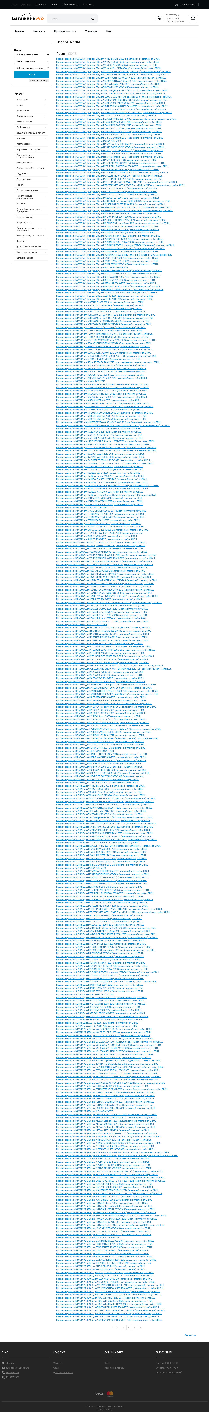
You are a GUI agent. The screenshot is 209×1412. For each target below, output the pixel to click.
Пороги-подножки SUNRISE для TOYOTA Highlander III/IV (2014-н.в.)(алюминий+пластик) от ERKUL (104, 817)
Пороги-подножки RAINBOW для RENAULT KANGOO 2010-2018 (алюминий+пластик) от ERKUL (102, 605)
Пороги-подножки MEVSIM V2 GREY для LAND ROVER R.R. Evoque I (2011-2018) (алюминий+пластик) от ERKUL (109, 1171)
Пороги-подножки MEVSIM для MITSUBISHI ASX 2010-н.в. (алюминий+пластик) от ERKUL (99, 409)
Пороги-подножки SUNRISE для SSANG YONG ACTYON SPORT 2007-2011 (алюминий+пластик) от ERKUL (106, 839)
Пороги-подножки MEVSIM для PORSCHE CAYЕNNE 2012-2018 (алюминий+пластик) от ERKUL (101, 378)
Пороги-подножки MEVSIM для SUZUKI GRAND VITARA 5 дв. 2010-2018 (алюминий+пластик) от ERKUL (106, 340)
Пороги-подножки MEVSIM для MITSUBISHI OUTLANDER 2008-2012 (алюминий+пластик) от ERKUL (104, 413)
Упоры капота (24, 222)
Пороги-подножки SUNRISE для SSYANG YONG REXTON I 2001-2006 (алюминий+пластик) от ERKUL (104, 827)
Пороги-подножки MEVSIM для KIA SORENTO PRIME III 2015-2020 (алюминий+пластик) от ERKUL (103, 460)
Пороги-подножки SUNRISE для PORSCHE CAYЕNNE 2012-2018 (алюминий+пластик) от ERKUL (102, 864)
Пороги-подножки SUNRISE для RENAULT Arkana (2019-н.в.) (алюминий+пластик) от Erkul (100, 861)
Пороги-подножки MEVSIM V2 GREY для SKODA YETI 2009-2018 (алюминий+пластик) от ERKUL (102, 1086)
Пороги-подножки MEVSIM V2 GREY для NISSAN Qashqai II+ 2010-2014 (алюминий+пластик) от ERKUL (106, 1127)
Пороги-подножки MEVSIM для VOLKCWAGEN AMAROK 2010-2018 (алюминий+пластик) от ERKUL (104, 324)
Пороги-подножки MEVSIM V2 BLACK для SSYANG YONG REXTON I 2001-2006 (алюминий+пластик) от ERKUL (109, 1313)
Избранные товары (115, 1367)
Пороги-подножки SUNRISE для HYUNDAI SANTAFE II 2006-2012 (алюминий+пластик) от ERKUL (103, 975)
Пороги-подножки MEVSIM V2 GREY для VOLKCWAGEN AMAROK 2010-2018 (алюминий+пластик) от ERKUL (108, 1051)
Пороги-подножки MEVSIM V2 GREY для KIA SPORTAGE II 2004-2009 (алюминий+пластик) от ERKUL (104, 1187)
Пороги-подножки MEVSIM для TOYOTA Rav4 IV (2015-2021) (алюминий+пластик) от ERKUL (101, 327)
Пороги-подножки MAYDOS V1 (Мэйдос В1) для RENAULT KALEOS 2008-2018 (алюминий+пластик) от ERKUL (109, 125)
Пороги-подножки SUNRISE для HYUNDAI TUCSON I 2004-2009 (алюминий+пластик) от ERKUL (102, 969)
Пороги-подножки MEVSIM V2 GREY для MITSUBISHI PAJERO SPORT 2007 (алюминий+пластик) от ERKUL (106, 1133)
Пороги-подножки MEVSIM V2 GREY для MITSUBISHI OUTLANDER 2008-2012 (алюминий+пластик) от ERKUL (108, 1143)
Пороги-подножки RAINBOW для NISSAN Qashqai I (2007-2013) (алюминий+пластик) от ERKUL (102, 634)
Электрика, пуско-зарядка (30, 235)
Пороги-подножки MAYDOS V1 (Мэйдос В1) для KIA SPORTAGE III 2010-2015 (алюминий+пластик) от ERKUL (108, 213)
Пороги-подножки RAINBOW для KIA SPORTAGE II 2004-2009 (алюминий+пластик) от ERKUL (101, 700)
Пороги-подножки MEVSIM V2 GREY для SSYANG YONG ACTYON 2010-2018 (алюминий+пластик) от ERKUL (107, 1079)
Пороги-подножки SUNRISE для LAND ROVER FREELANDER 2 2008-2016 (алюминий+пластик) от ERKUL (106, 934)
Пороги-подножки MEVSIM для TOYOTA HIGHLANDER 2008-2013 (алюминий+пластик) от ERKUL (103, 337)
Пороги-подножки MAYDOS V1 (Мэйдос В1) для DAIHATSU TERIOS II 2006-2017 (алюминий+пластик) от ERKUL (109, 289)
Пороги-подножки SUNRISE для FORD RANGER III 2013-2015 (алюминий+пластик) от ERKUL (100, 1000)
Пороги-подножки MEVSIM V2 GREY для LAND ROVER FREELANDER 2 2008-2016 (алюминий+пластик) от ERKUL (110, 1177)
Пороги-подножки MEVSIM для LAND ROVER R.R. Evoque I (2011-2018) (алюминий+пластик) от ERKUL (105, 441)
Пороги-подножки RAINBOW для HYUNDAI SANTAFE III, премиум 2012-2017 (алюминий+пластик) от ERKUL (108, 729)
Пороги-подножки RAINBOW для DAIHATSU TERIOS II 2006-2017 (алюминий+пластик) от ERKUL (103, 773)
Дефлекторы (23, 127)
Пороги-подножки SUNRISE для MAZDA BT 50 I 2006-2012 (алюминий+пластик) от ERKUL (100, 925)
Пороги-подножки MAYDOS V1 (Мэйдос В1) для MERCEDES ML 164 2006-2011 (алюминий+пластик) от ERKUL (109, 175)
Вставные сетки (25, 121)
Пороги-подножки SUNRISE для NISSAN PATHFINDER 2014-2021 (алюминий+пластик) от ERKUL (102, 871)
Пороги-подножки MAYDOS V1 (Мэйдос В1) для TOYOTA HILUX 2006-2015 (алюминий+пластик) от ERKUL (107, 87)
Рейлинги (21, 203)
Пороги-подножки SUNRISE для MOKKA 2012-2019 (81, 868)
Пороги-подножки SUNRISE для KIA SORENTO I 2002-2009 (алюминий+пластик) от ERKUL (100, 956)
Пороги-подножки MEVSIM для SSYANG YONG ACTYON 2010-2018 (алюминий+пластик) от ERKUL (103, 352)
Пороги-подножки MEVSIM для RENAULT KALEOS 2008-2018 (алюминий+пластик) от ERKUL (101, 368)
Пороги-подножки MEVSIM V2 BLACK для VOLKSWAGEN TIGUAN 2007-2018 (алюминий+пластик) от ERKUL (108, 1291)
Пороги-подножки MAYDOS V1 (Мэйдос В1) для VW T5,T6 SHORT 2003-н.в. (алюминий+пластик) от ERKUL (108, 59)
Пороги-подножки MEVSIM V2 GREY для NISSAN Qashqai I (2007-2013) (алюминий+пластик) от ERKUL (106, 1120)
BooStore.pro (118, 1406)
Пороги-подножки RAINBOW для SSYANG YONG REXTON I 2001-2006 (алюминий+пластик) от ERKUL (105, 583)
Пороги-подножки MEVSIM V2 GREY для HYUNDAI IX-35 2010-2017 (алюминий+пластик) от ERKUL (103, 1222)
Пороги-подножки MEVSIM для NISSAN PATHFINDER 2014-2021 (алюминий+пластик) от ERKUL (102, 384)
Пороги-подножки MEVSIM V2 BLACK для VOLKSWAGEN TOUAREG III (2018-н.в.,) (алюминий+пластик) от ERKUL (110, 1285)
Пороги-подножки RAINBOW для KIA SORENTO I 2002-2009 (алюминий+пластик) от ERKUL (100, 713)
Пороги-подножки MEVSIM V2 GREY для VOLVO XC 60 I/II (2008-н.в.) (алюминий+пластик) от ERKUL (105, 1038)
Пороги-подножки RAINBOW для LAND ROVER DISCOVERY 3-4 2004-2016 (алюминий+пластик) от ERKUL (107, 694)
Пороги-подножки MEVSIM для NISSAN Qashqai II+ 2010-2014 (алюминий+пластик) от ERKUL (101, 397)
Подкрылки (22, 173)
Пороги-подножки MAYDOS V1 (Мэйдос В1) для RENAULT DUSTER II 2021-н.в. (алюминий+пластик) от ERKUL (109, 128)
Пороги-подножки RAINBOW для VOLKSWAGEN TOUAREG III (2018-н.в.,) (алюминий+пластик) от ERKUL (106, 555)
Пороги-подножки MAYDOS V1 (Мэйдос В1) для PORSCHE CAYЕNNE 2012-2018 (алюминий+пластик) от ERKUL (109, 138)
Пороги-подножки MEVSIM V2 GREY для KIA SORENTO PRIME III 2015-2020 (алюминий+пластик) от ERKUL (107, 1190)
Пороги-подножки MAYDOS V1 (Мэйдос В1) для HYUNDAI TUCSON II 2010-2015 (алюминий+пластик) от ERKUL (109, 239)
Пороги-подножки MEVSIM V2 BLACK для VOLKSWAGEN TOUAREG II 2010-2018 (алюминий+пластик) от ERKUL (109, 1288)
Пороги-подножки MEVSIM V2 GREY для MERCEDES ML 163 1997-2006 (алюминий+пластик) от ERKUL (105, 1149)
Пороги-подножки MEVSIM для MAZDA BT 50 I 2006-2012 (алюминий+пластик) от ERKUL (100, 438)
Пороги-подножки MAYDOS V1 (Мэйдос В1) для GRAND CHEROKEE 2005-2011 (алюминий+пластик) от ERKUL (109, 270)
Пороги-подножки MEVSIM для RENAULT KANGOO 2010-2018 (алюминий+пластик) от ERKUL (101, 365)
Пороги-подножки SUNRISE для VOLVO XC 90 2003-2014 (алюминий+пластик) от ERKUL (99, 792)
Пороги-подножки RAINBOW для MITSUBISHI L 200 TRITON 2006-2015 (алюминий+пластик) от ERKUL (105, 650)
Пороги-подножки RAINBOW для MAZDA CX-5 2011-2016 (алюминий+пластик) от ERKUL (99, 675)
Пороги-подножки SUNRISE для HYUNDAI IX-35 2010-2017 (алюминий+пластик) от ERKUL (100, 978)
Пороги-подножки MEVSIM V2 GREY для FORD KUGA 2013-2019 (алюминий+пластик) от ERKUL (102, 1250)
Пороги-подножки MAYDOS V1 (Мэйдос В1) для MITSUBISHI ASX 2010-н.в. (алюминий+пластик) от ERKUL (107, 169)
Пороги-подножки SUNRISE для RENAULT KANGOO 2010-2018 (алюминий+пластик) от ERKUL (101, 849)
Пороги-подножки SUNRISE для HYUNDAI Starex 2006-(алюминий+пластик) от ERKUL (98, 959)
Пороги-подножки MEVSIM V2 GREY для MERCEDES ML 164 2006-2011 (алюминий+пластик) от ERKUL (105, 1146)
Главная (19, 31)
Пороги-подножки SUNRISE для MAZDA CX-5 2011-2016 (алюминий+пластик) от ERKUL (99, 918)
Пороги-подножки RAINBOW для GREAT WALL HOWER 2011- (85, 751)
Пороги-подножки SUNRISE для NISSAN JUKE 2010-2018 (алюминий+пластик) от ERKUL (99, 887)
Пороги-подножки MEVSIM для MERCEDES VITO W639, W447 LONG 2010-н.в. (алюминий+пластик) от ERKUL (109, 422)
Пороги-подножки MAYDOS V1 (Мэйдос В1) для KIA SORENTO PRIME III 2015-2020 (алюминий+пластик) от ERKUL (111, 220)
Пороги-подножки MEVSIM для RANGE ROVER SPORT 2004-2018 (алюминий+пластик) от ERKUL (103, 444)
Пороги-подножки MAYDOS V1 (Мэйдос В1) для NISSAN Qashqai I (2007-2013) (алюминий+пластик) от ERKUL (109, 150)
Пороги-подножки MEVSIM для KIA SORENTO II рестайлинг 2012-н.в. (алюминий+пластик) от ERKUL (105, 463)
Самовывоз (41, 4)
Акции (56, 1367)
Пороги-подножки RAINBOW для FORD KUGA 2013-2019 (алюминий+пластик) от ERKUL (99, 763)
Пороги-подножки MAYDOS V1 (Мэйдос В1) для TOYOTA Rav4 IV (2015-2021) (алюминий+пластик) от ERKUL (108, 84)
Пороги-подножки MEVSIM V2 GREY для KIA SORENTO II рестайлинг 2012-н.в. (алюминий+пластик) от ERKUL (109, 1193)
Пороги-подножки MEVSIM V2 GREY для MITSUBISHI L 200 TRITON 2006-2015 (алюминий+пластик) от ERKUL (109, 1136)
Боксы (20, 105)
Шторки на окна (25, 257)
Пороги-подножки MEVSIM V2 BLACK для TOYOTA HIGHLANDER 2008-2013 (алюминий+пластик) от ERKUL (107, 1307)
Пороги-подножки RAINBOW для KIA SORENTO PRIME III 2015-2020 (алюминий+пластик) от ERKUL (104, 703)
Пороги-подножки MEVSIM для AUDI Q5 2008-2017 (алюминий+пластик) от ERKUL (96, 539)
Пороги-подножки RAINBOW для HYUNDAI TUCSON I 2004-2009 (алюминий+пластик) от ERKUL (103, 725)
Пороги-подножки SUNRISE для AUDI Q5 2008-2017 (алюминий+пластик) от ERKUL (97, 1026)
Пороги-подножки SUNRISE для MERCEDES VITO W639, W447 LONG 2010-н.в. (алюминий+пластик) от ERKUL (109, 909)
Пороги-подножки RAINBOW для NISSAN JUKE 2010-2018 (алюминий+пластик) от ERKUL (99, 643)
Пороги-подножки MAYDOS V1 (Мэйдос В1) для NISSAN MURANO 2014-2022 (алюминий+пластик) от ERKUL (109, 153)
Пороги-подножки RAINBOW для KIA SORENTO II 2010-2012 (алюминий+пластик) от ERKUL (100, 710)
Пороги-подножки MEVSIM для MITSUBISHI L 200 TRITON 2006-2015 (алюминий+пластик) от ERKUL (104, 406)
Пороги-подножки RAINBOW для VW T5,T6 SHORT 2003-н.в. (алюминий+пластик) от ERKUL (101, 542)
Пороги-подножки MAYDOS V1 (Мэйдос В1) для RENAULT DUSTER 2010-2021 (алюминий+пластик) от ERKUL (109, 131)
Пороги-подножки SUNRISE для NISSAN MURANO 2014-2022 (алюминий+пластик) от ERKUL (101, 880)
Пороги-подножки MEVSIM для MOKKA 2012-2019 (80, 381)
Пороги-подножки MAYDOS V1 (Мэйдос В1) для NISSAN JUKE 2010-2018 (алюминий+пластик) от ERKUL (106, 160)
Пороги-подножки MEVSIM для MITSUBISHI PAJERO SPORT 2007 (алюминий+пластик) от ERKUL (102, 403)
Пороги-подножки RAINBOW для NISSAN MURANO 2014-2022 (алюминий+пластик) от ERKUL (102, 637)
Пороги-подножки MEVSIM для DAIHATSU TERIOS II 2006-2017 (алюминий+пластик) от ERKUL (102, 529)
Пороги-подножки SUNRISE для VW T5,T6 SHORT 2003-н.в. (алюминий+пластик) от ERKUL (100, 785)
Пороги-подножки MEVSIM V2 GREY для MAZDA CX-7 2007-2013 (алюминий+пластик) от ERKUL (103, 1158)
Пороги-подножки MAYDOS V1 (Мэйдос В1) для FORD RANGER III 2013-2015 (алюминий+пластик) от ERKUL (108, 273)
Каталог (37, 31)
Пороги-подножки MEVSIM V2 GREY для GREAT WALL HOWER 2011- (88, 1237)
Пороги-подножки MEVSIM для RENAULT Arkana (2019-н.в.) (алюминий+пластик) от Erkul (100, 375)
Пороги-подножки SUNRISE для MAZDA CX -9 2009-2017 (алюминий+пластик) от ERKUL (99, 921)
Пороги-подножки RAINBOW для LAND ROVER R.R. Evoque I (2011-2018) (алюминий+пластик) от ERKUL (106, 684)
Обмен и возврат (71, 4)
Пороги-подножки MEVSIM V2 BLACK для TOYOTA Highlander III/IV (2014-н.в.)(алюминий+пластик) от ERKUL (109, 1304)
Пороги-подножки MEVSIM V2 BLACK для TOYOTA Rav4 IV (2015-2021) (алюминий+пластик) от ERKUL (105, 1297)
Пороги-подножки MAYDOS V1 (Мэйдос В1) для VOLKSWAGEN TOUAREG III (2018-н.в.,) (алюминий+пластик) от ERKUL (113, 71)
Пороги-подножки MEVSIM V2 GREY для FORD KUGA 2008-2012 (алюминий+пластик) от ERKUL (102, 1253)
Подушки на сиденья (27, 190)
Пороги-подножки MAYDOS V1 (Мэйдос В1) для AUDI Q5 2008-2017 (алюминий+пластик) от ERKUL (104, 299)
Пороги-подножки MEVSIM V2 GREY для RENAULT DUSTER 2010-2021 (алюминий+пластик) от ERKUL (105, 1102)
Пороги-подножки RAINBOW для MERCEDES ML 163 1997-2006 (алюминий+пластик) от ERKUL (102, 662)
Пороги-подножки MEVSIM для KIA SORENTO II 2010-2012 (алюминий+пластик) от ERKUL (99, 466)
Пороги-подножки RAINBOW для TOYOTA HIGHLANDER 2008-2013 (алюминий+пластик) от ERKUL (103, 577)
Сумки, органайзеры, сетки (30, 168)
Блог (109, 31)
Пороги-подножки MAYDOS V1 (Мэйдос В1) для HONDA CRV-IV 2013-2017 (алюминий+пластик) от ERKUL (107, 261)
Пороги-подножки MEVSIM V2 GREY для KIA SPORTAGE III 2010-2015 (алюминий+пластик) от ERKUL (104, 1184)
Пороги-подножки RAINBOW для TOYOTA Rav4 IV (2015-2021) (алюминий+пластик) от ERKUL (101, 567)
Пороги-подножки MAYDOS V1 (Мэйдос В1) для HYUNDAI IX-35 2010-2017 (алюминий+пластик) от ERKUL (107, 251)
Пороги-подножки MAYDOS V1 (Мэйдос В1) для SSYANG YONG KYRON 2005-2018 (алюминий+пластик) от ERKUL (110, 103)
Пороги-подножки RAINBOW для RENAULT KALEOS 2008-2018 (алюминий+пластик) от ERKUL (102, 608)
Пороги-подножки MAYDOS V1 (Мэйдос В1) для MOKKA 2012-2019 (88, 141)
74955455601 (172, 18)
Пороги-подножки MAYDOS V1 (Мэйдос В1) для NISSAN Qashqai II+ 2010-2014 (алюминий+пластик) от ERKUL (109, 157)
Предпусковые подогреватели (25, 196)
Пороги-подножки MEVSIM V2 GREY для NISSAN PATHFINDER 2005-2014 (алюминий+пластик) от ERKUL (106, 1117)
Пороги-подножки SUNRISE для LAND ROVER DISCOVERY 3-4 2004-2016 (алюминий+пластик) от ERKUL (107, 937)
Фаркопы (21, 241)
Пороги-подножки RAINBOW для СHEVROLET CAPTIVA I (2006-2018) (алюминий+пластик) (100, 776)
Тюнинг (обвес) (25, 216)
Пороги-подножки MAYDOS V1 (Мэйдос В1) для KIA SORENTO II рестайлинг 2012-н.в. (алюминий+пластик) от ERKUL (113, 223)
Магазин (57, 1363)
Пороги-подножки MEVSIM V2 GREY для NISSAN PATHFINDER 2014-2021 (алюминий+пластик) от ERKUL (106, 1114)
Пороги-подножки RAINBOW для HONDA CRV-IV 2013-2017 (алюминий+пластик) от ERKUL (100, 744)
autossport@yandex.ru (15, 1367)
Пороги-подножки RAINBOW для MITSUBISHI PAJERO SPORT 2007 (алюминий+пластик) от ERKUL (103, 646)
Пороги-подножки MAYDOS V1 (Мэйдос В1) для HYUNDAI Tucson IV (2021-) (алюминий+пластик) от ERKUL (108, 236)
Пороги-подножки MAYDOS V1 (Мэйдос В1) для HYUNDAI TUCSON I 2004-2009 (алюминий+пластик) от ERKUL (110, 242)
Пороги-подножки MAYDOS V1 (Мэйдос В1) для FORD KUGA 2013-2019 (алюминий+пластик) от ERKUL (106, 280)
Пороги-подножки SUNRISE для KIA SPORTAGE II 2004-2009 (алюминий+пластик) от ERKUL (101, 943)
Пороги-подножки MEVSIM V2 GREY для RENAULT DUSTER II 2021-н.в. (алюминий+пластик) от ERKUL (105, 1098)
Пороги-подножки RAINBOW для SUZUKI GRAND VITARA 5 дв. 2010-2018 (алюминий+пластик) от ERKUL (107, 580)
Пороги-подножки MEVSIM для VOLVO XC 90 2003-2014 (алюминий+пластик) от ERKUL (99, 308)
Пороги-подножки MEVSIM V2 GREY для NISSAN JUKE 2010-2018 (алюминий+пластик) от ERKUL (103, 1130)
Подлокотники (24, 179)
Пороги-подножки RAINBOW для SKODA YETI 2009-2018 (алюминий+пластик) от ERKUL (99, 599)
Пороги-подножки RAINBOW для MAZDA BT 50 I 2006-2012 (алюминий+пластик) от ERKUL (100, 681)
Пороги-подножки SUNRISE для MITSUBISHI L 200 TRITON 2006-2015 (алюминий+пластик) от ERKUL (105, 893)
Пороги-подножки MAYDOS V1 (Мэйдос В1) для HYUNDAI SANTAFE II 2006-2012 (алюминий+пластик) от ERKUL (110, 248)
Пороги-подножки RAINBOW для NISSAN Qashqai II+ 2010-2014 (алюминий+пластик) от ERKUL (102, 640)
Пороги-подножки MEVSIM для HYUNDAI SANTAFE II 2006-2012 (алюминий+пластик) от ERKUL (102, 488)
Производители (64, 31)
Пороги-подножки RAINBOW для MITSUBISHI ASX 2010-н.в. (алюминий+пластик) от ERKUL (100, 653)
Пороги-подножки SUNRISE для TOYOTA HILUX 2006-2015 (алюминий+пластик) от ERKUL (100, 814)
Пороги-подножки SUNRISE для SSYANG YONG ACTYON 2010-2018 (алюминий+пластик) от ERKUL (103, 836)
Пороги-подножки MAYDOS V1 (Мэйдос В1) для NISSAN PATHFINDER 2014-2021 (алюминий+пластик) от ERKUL (110, 144)
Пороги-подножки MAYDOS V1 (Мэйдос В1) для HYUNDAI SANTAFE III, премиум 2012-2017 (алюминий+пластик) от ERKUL (115, 245)
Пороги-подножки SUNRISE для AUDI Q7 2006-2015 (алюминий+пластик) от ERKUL (97, 1023)
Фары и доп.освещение (29, 246)
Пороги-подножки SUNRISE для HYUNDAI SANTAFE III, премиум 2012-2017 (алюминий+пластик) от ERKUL (107, 972)
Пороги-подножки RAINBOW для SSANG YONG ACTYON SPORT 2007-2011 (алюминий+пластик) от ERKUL (107, 596)
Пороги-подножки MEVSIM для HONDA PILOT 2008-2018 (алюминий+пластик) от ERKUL (99, 498)
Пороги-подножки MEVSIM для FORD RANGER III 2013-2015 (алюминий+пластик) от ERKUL (100, 514)
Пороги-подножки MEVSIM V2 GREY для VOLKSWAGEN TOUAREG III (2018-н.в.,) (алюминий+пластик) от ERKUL (109, 1041)
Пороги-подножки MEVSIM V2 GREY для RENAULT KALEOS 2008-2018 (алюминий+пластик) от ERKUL (105, 1095)
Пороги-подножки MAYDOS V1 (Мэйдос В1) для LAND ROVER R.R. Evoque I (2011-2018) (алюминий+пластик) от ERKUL (113, 201)
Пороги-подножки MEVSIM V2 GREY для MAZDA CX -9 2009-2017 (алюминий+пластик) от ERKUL (103, 1165)
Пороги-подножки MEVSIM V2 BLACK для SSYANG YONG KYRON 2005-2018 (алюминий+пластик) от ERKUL (107, 1316)
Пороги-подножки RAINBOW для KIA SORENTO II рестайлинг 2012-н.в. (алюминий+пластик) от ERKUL (106, 706)
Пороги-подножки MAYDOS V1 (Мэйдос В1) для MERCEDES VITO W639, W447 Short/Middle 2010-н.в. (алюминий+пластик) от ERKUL (120, 185)
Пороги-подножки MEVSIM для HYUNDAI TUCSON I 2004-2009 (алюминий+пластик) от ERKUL (102, 482)
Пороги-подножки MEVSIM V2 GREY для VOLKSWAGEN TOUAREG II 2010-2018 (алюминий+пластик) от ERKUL (109, 1045)
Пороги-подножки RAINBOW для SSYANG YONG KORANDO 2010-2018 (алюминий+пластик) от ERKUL (105, 590)
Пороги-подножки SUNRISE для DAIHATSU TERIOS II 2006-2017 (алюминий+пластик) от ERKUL (102, 1016)
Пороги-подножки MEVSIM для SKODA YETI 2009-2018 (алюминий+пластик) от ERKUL (98, 359)
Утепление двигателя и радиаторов (29, 228)
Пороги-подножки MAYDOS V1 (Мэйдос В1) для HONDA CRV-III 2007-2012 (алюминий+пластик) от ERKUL (107, 264)
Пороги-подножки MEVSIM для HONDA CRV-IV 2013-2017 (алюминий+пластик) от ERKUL (99, 501)
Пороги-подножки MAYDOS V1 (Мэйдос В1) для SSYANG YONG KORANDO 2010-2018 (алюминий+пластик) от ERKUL (112, 106)
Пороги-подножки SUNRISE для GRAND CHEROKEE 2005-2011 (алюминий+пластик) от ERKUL (101, 997)
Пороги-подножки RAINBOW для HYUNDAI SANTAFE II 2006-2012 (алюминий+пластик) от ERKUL (103, 732)
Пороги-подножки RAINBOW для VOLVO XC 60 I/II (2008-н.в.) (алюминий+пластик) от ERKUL (101, 552)
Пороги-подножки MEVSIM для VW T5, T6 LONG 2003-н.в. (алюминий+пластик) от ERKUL (99, 305)
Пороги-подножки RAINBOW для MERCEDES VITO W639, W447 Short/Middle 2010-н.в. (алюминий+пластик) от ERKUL (113, 669)
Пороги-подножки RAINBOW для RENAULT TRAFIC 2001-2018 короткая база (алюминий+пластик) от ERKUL (109, 602)
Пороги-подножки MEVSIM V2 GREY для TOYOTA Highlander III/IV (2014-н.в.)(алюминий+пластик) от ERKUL (108, 1060)
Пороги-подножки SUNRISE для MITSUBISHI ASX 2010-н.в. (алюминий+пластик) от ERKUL (100, 896)
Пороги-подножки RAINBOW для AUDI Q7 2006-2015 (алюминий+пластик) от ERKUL (97, 779)
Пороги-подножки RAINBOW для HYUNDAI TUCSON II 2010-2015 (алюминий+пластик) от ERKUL (102, 722)
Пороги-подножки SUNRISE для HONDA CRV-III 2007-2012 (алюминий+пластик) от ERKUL (100, 991)
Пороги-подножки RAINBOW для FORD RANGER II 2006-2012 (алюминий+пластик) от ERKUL (101, 760)
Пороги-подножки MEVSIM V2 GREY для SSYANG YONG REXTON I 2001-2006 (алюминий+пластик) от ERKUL (108, 1070)
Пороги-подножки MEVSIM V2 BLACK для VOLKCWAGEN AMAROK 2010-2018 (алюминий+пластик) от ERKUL (108, 1294)
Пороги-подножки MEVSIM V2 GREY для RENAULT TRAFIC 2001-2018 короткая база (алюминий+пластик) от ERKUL (112, 1089)
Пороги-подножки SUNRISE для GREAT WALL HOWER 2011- (85, 994)
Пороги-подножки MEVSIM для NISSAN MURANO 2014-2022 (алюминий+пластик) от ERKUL (101, 394)
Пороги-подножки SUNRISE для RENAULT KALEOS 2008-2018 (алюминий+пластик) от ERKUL (101, 852)
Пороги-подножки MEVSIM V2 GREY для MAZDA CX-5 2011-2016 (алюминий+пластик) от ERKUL (102, 1162)
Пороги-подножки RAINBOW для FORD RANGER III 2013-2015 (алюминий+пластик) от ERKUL (101, 757)
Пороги (20, 184)
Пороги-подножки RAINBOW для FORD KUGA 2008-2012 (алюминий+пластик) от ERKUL (99, 766)
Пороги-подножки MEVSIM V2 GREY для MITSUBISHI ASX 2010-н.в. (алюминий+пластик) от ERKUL (103, 1139)
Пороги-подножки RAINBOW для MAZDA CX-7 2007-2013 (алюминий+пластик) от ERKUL (99, 672)
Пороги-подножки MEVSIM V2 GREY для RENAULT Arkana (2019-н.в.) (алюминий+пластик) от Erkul (104, 1105)
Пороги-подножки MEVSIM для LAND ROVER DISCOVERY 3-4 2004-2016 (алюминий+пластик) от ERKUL (106, 450)
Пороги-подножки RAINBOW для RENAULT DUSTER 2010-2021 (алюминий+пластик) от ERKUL (102, 615)
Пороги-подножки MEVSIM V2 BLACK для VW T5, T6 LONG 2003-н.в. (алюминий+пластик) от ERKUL (104, 1275)
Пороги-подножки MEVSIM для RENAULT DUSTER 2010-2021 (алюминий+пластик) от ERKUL (101, 371)
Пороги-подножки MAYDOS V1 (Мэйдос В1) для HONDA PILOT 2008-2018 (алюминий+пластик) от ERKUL (107, 258)
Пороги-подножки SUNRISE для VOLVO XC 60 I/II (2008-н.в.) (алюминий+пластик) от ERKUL (101, 795)
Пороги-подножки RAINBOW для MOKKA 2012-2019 (81, 624)
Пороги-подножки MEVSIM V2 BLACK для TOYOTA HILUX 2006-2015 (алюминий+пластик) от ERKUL (104, 1301)
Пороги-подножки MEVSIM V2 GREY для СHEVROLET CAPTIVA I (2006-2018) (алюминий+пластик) (103, 1263)
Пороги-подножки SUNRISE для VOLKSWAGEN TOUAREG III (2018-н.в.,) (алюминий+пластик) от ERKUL (106, 798)
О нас (15, 4)
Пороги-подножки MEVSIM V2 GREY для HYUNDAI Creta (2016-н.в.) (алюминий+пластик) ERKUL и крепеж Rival (110, 1225)
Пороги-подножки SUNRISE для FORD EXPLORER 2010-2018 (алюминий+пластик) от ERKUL (100, 1013)
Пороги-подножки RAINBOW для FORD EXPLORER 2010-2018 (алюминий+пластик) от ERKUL (101, 770)
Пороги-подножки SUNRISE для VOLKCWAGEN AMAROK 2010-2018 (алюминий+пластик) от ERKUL (104, 808)
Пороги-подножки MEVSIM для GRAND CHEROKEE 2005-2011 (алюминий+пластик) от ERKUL (101, 510)
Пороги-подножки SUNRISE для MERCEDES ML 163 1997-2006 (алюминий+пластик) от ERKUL (102, 906)
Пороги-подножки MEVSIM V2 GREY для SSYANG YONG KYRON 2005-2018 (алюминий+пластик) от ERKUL (107, 1073)
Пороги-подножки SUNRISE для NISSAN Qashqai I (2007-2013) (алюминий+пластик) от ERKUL (102, 877)
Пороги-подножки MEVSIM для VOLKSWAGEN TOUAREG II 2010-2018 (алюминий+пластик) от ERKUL (105, 318)
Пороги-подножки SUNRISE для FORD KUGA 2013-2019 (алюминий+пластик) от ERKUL (98, 1007)
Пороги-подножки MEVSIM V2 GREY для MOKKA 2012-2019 (84, 1111)
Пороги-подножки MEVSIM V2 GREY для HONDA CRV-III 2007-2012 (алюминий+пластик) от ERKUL (103, 1234)
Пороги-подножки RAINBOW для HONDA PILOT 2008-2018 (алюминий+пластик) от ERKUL (100, 741)
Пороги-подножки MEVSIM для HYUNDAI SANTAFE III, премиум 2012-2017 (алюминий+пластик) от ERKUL (107, 485)
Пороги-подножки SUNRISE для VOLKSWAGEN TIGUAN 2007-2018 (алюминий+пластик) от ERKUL (103, 804)
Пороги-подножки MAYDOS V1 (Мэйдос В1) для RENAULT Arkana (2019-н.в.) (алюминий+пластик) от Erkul (108, 134)
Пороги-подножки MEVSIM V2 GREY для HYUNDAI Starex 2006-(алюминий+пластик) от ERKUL (102, 1203)
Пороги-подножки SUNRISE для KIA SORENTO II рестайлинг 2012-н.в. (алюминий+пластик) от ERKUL (105, 950)
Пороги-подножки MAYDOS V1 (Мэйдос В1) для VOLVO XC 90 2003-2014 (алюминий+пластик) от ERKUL (107, 65)
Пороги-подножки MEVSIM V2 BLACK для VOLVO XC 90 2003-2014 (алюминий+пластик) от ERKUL (104, 1279)
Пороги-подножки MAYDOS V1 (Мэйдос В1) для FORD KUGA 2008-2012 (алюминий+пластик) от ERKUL (106, 283)
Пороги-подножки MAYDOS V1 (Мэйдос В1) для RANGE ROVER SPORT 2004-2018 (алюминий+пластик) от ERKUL (110, 204)
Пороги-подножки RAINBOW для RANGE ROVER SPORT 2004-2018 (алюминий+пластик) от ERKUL (104, 687)
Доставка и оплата (63, 1372)
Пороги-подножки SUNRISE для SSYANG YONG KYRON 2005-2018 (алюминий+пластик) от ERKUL (103, 830)
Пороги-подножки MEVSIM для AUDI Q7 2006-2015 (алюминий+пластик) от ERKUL (96, 536)
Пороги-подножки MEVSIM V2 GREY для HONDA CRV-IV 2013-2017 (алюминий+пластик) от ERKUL (103, 1231)
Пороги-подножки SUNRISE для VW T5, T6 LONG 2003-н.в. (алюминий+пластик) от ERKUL (100, 789)
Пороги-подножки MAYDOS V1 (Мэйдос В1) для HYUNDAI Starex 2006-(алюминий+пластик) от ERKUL (106, 232)
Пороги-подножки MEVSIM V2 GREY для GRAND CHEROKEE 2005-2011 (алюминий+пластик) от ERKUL (105, 1241)
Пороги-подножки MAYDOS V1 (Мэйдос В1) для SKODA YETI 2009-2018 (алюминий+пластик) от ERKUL (106, 115)
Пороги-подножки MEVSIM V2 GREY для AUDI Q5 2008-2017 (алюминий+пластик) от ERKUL (101, 1269)
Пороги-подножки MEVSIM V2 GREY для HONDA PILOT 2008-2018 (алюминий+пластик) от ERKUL (103, 1228)
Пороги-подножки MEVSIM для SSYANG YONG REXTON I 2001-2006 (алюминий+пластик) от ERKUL (104, 343)
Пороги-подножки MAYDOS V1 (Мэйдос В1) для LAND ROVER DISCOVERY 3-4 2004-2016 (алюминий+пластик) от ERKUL (114, 210)
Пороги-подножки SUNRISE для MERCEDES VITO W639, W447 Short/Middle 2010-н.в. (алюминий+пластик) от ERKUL (113, 912)
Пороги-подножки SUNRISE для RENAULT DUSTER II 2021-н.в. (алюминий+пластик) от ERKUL (101, 855)
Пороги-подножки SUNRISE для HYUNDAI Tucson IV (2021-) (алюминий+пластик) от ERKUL (100, 962)
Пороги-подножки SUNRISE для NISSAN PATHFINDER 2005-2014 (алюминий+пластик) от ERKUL (103, 874)
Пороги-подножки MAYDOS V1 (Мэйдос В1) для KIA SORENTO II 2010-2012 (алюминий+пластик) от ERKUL (107, 226)
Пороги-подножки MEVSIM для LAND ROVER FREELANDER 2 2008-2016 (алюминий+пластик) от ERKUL (106, 447)
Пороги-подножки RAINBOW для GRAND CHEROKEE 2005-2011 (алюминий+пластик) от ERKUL (102, 754)
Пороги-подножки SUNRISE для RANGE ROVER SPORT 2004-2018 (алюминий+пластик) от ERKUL (103, 931)
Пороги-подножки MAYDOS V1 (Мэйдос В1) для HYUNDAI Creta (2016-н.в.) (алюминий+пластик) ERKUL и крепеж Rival (114, 254)
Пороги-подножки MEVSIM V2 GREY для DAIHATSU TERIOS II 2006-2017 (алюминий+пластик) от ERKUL (106, 1260)
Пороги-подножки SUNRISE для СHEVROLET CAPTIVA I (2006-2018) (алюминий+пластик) (99, 1019)
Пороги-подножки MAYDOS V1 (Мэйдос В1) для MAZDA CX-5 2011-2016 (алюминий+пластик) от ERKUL (106, 191)
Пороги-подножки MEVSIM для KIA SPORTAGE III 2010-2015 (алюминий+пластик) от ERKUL (100, 454)
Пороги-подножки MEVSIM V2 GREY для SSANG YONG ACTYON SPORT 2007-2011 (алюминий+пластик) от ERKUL (110, 1083)
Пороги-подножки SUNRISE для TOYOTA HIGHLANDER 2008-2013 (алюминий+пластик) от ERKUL (103, 820)
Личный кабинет (184, 4)
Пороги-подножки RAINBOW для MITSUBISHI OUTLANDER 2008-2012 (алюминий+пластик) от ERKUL (105, 656)
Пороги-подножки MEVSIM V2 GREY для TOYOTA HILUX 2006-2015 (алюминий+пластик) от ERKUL (103, 1057)
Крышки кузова (25, 162)
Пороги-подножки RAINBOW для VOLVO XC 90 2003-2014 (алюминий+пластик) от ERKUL (100, 548)
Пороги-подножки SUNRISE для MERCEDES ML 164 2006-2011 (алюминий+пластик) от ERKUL (101, 902)
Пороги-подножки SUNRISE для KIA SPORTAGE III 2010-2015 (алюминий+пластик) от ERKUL (100, 940)
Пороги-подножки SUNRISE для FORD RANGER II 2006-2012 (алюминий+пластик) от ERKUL (100, 1004)
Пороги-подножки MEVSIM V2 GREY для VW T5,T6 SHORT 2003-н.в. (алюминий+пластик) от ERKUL (104, 1029)
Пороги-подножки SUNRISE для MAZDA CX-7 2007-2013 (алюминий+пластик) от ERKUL (99, 915)
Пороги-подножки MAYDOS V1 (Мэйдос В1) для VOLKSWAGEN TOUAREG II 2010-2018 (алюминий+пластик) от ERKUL (112, 74)
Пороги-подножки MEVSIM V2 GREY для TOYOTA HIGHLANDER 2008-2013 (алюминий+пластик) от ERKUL (107, 1064)
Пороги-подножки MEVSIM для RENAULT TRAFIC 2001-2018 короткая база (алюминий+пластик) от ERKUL (108, 362)
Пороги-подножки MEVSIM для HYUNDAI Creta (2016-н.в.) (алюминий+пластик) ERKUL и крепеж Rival (106, 495)
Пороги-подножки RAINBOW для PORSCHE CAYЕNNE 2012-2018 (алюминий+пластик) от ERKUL (102, 621)
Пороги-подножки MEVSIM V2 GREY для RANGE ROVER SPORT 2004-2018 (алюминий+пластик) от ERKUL (107, 1174)
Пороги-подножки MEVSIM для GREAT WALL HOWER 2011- (84, 507)
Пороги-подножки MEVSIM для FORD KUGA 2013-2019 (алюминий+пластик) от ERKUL (98, 520)
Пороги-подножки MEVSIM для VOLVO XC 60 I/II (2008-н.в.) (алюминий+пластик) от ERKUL (100, 311)
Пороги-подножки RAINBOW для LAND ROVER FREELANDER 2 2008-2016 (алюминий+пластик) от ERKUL (107, 691)
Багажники (22, 99)
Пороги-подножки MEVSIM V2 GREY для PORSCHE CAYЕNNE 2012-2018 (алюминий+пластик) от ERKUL (106, 1108)
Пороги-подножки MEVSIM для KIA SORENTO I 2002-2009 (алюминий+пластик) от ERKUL (100, 469)
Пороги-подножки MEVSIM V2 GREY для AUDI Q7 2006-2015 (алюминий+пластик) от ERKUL (101, 1266)
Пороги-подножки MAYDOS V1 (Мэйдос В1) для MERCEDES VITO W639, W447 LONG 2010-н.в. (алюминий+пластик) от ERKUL (116, 182)
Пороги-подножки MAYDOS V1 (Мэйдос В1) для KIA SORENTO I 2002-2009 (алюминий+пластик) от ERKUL (107, 229)
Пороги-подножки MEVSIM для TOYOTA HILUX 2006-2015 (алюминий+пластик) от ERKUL (99, 330)
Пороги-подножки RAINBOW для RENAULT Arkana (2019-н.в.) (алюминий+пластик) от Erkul (101, 618)
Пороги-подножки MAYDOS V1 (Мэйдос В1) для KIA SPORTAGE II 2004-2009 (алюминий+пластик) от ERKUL (108, 217)
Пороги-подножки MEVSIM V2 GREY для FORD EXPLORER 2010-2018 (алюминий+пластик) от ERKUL (104, 1256)
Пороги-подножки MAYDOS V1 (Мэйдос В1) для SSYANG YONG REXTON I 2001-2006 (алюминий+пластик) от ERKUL (112, 100)
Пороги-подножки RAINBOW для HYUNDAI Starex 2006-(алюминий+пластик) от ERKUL (99, 716)
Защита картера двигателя (31, 132)
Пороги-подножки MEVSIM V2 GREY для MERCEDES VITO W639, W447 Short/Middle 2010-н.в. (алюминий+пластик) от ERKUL (117, 1155)
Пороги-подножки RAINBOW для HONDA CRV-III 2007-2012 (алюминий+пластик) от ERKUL (100, 748)
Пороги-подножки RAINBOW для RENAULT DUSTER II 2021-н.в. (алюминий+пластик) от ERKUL (102, 612)
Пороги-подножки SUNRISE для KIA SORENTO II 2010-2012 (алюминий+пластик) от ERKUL (100, 953)
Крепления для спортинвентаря (25, 155)
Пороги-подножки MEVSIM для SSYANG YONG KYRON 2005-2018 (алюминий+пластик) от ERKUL (103, 346)
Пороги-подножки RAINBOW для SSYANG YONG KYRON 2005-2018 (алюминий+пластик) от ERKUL (103, 586)
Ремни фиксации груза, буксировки (29, 210)
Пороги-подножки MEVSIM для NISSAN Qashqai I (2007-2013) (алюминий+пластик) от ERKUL (102, 390)
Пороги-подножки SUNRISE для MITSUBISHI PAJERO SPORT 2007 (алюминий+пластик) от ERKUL (103, 890)
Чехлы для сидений (27, 252)
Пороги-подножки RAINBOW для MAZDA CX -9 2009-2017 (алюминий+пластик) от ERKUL (100, 678)
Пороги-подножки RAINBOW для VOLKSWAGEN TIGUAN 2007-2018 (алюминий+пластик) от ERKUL (104, 561)
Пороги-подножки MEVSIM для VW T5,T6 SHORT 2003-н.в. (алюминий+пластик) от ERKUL (100, 302)
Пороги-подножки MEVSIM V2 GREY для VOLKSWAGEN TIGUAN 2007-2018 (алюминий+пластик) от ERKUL (107, 1048)
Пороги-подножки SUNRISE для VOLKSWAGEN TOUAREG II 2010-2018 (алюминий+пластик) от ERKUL (105, 801)
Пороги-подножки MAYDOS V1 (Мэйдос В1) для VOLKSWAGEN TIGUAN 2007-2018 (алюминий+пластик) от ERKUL (111, 77)
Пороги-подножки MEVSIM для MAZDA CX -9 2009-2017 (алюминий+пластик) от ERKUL (99, 435)
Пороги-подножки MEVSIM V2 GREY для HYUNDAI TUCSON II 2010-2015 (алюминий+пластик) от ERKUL (106, 1209)
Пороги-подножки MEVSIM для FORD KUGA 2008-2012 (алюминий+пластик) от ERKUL (98, 523)
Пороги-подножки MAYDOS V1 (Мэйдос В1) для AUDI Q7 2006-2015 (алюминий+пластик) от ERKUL (104, 296)
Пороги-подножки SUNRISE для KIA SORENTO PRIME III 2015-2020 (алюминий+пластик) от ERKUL (103, 947)
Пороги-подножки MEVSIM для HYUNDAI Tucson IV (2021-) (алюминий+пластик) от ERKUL (100, 476)
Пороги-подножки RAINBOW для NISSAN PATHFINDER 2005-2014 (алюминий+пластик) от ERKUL (103, 631)
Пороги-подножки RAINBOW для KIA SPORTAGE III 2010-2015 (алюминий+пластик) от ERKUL (101, 697)
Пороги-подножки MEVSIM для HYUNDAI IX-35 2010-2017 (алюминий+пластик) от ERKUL (99, 492)
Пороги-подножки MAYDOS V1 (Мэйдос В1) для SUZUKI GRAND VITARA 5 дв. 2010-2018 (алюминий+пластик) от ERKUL (114, 96)
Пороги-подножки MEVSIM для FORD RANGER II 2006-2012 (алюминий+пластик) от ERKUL (100, 517)
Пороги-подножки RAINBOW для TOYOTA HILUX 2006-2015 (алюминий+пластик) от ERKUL (100, 571)
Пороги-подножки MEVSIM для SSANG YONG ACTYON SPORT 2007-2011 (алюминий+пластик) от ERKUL (106, 356)
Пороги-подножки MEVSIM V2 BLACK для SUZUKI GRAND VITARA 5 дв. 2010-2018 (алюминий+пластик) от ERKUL (110, 1310)
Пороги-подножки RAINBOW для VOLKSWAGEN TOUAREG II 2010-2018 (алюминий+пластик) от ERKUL (105, 558)
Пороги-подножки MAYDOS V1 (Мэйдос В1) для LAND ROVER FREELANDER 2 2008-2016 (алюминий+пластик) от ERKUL (114, 207)
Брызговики (23, 110)
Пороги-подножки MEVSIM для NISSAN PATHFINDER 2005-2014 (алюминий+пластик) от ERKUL (102, 387)
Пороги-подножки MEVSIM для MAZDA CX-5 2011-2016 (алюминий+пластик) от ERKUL (98, 431)
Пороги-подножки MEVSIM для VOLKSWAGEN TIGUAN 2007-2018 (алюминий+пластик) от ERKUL (103, 321)
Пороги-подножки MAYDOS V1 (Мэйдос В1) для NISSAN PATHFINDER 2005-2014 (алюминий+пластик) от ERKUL (110, 147)
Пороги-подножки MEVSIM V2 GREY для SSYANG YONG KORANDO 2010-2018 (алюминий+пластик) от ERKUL (108, 1076)
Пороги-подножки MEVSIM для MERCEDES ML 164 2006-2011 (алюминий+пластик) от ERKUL (101, 416)
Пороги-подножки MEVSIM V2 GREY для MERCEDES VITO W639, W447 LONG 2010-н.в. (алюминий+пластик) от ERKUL (113, 1152)
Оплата (54, 4)
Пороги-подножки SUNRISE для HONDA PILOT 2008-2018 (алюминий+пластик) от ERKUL (99, 985)
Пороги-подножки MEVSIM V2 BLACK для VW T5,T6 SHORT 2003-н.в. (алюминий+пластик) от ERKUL (105, 1272)
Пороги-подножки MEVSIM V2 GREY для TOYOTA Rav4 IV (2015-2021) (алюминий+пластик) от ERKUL (105, 1054)
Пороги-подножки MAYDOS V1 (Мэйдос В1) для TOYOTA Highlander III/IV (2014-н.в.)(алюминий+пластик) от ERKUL (112, 90)
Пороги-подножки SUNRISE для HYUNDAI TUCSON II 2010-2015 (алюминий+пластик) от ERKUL (102, 966)
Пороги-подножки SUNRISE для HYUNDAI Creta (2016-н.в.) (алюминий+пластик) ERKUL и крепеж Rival (106, 981)
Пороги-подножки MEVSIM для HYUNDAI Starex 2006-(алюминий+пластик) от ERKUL (98, 473)
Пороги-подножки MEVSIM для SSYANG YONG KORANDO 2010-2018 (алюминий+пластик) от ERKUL (104, 349)
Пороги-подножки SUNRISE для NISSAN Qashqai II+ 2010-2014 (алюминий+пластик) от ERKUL (102, 883)
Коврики (21, 138)
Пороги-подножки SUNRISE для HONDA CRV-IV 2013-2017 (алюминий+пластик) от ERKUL (100, 988)
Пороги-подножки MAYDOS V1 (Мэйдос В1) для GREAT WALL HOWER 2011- (92, 267)
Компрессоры (24, 143)
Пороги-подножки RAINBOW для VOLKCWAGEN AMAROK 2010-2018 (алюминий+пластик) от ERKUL (104, 564)
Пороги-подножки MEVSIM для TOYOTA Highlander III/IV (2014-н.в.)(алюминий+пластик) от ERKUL (104, 333)
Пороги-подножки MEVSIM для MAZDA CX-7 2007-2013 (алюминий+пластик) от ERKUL (99, 428)
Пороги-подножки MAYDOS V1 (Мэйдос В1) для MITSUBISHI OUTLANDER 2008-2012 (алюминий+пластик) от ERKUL (112, 172)
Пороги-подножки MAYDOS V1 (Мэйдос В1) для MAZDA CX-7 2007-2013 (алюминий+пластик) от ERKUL (106, 188)
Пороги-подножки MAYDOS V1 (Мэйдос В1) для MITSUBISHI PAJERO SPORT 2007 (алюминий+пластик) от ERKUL (110, 163)
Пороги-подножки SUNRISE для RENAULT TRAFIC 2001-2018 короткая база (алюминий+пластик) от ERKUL (108, 846)
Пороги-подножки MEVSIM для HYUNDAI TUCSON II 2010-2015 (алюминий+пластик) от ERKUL (101, 479)
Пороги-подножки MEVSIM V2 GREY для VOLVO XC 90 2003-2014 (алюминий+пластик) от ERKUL (103, 1035)
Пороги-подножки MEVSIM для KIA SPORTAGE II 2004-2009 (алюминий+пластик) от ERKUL (100, 457)
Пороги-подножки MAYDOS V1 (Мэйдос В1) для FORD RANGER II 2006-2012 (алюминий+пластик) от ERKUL (108, 277)
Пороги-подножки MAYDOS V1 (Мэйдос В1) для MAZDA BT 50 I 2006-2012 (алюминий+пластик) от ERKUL (107, 198)
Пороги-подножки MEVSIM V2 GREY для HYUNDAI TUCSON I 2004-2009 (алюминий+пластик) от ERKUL (106, 1212)
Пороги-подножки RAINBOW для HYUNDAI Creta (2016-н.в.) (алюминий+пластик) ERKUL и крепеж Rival (107, 738)
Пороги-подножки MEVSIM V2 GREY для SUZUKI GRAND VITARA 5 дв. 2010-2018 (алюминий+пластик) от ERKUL (110, 1067)
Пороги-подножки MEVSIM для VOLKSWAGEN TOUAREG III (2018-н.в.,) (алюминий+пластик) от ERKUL (105, 315)
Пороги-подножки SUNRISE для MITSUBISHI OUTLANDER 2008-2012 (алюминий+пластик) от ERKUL (104, 899)
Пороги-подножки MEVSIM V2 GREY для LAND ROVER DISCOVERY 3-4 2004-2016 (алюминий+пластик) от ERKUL (110, 1181)
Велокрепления (25, 116)
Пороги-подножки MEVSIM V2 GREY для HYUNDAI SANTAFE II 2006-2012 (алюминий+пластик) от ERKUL (106, 1218)
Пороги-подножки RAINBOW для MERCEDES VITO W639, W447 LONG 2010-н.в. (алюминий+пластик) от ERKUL (109, 665)
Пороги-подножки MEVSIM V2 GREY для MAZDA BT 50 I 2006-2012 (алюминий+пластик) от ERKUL (104, 1168)
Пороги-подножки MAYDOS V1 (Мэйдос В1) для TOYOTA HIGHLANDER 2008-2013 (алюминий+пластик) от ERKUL (110, 93)
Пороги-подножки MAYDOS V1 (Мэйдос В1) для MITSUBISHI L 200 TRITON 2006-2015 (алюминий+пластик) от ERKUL (112, 166)
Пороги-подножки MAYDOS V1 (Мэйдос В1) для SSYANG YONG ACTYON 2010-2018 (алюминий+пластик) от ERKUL (111, 109)
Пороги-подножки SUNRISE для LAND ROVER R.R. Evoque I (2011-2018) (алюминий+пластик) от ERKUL (106, 928)
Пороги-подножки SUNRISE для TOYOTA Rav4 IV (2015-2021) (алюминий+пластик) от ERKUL (101, 811)
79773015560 (172, 15)
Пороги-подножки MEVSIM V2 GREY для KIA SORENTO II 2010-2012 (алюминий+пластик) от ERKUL (103, 1196)
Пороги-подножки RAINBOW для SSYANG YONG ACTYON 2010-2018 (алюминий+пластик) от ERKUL (104, 593)
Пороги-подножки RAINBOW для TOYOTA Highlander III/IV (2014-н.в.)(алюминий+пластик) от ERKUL (105, 574)
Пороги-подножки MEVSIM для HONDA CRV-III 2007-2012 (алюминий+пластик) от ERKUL (99, 504)
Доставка (26, 4)
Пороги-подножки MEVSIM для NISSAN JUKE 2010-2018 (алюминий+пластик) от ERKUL (98, 400)
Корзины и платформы (28, 149)
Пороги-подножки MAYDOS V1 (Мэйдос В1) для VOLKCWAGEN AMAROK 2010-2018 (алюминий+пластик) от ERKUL (111, 81)
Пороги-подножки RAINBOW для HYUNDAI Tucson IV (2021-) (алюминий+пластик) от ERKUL (101, 719)
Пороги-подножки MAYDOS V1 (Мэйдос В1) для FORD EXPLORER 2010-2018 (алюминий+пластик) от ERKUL (108, 286)
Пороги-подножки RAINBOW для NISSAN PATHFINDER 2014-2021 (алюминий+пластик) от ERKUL (103, 627)
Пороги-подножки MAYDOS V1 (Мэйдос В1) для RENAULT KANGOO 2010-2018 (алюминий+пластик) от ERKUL (109, 122)
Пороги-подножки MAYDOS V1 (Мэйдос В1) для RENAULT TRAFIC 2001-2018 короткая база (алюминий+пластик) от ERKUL (116, 119)
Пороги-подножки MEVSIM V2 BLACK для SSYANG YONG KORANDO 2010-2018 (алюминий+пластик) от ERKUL (109, 1320)
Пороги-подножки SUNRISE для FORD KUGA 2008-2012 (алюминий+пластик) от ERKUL (98, 1010)
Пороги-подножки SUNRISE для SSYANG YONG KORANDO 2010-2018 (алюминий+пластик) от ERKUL (104, 833)
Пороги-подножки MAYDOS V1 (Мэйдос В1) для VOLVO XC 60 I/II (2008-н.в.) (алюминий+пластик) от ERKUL (108, 68)
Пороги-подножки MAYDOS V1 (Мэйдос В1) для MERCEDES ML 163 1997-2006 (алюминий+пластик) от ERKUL (109, 179)
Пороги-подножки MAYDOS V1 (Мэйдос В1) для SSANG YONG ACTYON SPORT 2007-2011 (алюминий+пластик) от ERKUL (114, 112)
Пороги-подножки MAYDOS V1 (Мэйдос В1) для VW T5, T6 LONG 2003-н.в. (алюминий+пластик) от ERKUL (107, 62)
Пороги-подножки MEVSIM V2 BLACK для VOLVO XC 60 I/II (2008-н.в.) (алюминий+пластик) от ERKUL (105, 1282)
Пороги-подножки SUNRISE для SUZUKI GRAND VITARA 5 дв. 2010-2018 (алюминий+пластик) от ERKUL (106, 823)
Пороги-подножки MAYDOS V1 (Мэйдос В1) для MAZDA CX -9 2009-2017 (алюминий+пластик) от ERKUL (107, 194)
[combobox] (72, 18)
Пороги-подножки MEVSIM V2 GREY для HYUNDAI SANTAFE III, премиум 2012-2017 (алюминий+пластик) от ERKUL (111, 1215)
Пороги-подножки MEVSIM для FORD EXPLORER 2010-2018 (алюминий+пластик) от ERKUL (100, 526)
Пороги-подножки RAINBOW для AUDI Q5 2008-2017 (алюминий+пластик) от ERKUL (97, 782)
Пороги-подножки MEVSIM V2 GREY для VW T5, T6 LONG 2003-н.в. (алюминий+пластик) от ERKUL (104, 1032)
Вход (107, 1363)
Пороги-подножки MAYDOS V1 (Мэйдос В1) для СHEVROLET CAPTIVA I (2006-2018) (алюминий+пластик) (107, 292)
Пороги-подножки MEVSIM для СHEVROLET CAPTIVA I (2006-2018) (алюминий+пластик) (99, 533)
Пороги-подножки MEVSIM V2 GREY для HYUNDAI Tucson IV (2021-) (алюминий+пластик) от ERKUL (104, 1206)
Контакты (88, 4)
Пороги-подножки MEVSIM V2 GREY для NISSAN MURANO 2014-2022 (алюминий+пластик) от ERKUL (105, 1124)
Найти (93, 18)
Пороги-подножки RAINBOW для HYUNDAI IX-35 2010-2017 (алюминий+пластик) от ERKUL (100, 735)
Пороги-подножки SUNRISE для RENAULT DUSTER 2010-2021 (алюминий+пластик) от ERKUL (101, 858)
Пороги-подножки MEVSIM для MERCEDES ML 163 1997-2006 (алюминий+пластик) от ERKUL (101, 419)
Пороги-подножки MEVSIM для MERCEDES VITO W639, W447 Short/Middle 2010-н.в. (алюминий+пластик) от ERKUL (113, 425)
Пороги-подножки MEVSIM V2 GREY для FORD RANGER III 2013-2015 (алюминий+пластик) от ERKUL (104, 1244)
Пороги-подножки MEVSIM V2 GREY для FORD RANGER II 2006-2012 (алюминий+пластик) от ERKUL (104, 1247)
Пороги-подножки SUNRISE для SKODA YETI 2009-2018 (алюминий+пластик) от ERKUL (98, 842)
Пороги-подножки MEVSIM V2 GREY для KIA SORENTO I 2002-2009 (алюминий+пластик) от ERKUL (104, 1200)
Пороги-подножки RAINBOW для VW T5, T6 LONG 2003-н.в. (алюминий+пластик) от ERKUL (100, 545)
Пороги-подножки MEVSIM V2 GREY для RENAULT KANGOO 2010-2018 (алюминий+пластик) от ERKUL (105, 1092)
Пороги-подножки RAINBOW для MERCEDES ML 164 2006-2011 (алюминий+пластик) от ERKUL (102, 659)
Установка (91, 31)
